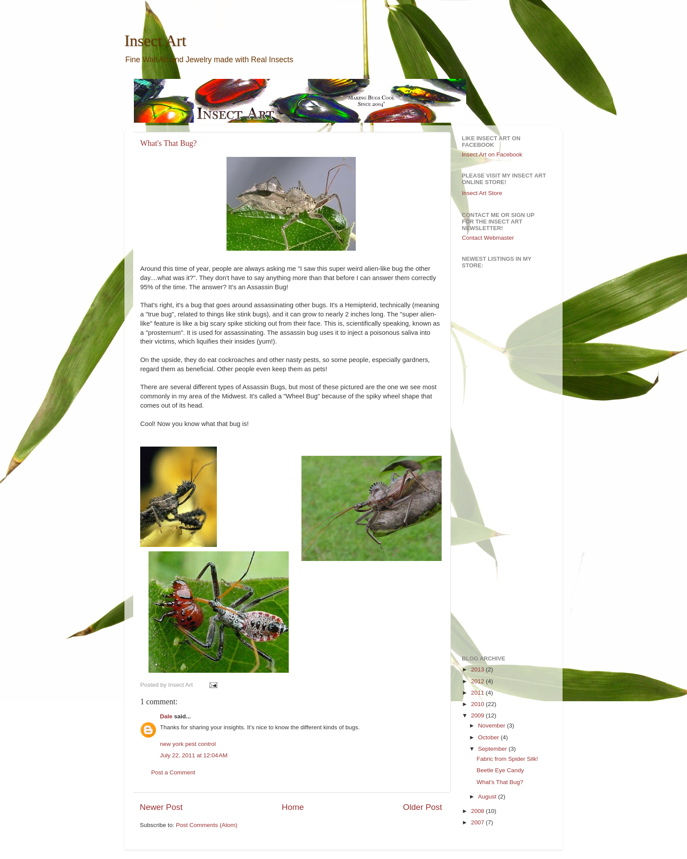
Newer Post (161, 807)
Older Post (422, 807)
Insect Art (155, 41)
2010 (478, 704)
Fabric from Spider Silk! (507, 759)
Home (293, 807)
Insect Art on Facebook (492, 154)
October (489, 737)
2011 (478, 692)
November (492, 725)
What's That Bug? (168, 143)
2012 (478, 681)
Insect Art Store (482, 193)
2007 (478, 822)
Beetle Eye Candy (500, 770)
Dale (166, 716)
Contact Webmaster (488, 237)
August (488, 796)
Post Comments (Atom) (206, 825)
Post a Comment (173, 772)
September (493, 748)
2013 (478, 669)
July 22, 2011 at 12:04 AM (193, 755)
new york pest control (188, 744)
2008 (478, 811)
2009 (478, 715)
